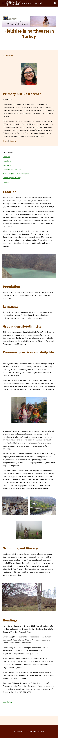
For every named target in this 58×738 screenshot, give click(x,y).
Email (5, 141)
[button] (3, 3)
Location (6, 156)
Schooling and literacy (12, 177)
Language (7, 165)
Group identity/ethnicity (12, 169)
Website (13, 141)
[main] (29, 34)
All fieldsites (8, 55)
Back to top (7, 702)
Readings (6, 182)
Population (7, 161)
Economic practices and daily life (16, 173)
